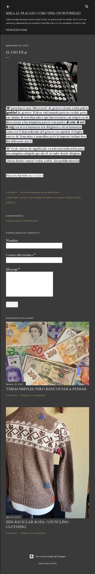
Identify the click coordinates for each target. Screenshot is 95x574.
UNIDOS (10, 202)
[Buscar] (87, 5)
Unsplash (37, 175)
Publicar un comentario (22, 220)
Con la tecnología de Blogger (47, 556)
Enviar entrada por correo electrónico (39, 192)
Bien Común (20, 197)
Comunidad (34, 197)
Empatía (59, 197)
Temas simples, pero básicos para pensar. (46, 388)
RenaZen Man (16, 30)
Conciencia (48, 197)
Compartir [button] (11, 192)
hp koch (22, 175)
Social (78, 197)
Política (69, 197)
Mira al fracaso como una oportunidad (43, 13)
